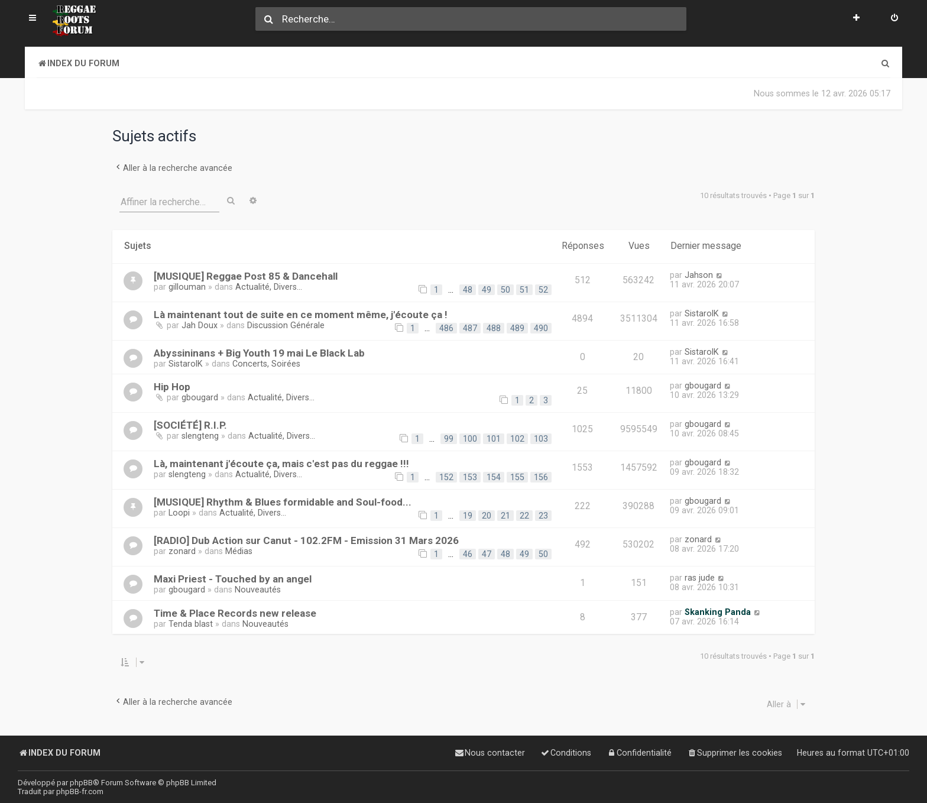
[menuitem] (894, 19)
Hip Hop (172, 387)
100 (470, 438)
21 (505, 515)
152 (446, 477)
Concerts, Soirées (266, 363)
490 (541, 328)
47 (486, 554)
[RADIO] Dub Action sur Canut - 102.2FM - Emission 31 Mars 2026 (306, 540)
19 (467, 515)
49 (486, 289)
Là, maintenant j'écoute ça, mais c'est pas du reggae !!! (281, 464)
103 (541, 438)
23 (543, 515)
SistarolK (702, 313)
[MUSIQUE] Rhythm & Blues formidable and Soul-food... (282, 502)
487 (470, 328)
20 (486, 515)
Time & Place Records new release (235, 613)
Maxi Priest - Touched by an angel (233, 579)
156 (541, 477)
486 (446, 328)
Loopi (179, 512)
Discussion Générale (286, 325)
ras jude (700, 577)
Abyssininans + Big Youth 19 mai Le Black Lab (259, 353)
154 (494, 477)
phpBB (81, 782)
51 (524, 289)
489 (517, 328)
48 (467, 289)
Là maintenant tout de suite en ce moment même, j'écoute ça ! (301, 314)
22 (524, 515)
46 (467, 554)
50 (505, 289)
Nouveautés (258, 589)
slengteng (200, 436)
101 (494, 438)
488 (494, 328)
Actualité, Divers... (268, 287)
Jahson (699, 275)
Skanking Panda (718, 612)
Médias (238, 551)
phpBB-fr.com (79, 791)
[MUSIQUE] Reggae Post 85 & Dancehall (246, 276)
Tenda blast (190, 624)
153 (470, 477)
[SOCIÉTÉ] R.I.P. (190, 425)
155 (517, 477)
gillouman (187, 287)
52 (543, 289)
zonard (182, 551)
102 (517, 438)
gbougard (199, 397)
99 (448, 438)
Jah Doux (199, 325)
